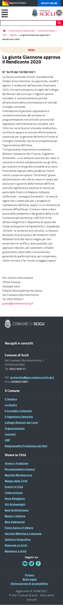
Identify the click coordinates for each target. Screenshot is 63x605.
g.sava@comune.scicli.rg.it (17, 303)
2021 (4, 35)
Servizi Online (49, 3)
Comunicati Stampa (46, 30)
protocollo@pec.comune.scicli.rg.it (32, 377)
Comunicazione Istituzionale (22, 30)
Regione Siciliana (17, 2)
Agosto (13, 35)
